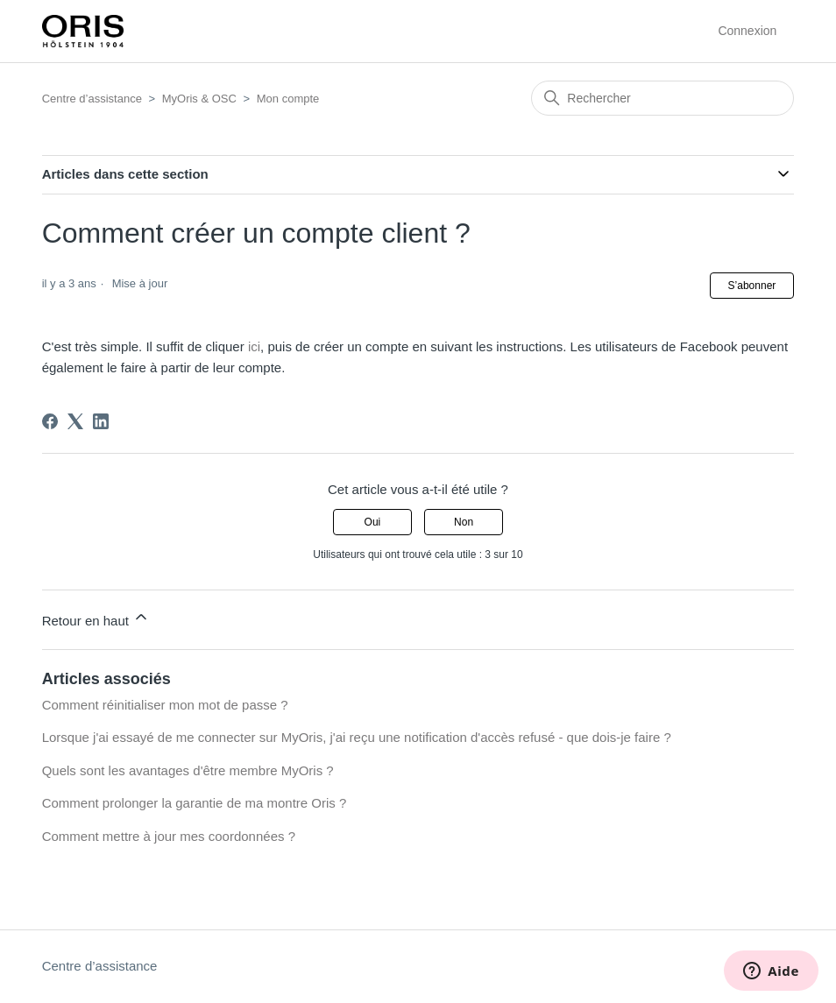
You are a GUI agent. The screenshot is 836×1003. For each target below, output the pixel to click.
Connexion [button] (747, 31)
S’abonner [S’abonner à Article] (752, 285)
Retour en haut (96, 618)
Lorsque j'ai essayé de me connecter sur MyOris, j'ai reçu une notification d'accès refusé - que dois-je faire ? (356, 737)
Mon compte (288, 98)
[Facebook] (50, 421)
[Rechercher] (662, 98)
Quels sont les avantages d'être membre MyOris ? (188, 770)
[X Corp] (75, 421)
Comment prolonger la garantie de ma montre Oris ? (194, 802)
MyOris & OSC (199, 98)
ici (254, 346)
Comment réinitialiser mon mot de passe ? (165, 704)
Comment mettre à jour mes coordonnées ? (168, 836)
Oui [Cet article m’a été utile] (373, 522)
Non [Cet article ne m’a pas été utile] (463, 522)
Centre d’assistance (92, 98)
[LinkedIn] (101, 421)
